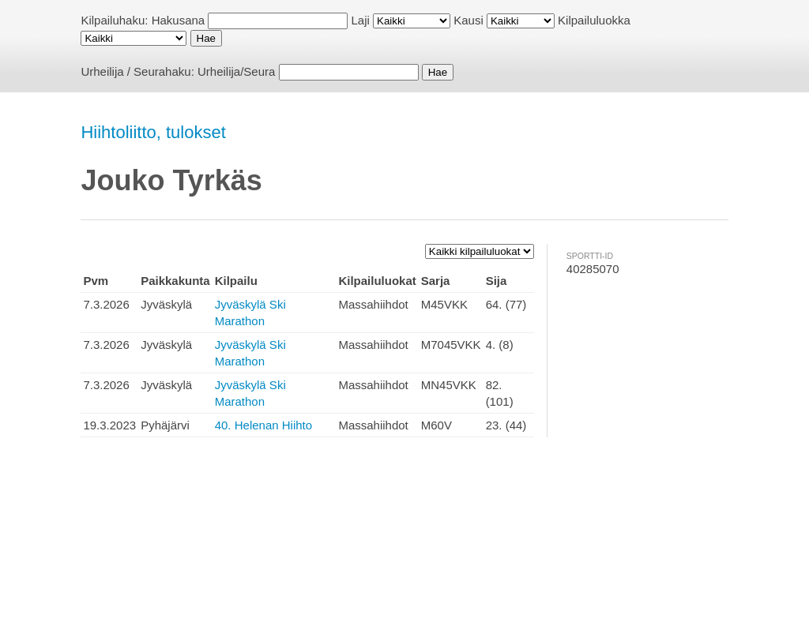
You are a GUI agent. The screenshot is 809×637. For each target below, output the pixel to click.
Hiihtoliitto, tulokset (153, 132)
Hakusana (178, 20)
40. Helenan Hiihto (263, 425)
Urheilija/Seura (236, 71)
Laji (361, 20)
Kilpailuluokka (594, 20)
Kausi (468, 20)
